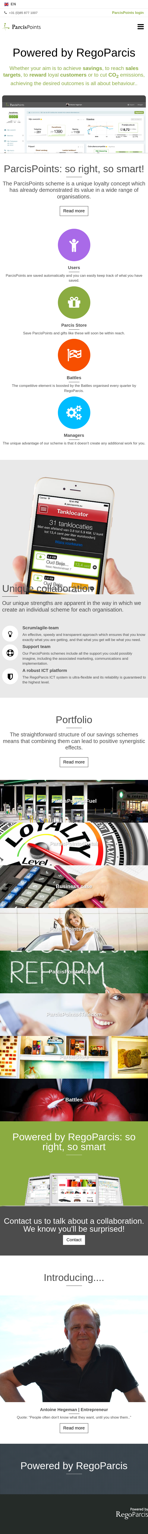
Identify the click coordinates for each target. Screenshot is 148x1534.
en (13, 4)
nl (141, 4)
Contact (73, 1239)
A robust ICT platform (74, 676)
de (133, 4)
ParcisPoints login (128, 13)
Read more (74, 210)
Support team (74, 655)
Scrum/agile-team (74, 634)
